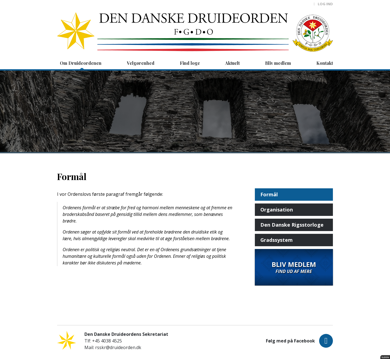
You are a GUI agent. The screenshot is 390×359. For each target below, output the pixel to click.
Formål (269, 194)
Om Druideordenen (80, 63)
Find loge (190, 63)
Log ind (323, 3)
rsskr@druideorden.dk (118, 347)
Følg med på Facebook (299, 341)
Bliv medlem (278, 63)
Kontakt (324, 63)
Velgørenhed (140, 63)
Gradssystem (276, 240)
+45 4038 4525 (107, 341)
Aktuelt (232, 63)
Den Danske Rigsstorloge (292, 224)
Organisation (276, 209)
